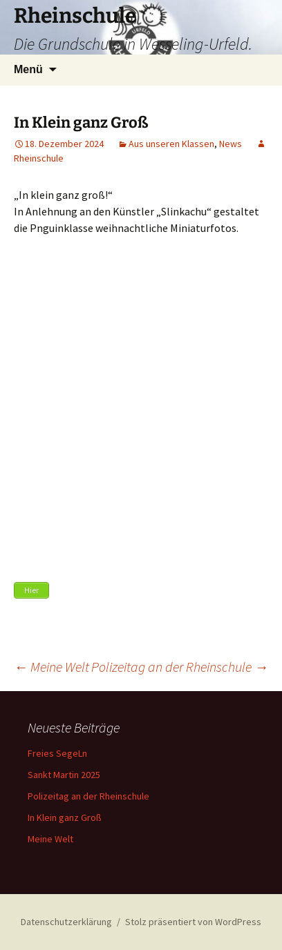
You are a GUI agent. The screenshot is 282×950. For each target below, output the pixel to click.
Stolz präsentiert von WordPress (193, 921)
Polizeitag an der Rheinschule (179, 666)
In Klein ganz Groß (65, 817)
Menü (28, 69)
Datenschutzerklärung (66, 921)
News (230, 143)
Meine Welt (51, 666)
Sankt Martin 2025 (64, 774)
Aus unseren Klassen (171, 143)
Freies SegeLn (57, 753)
